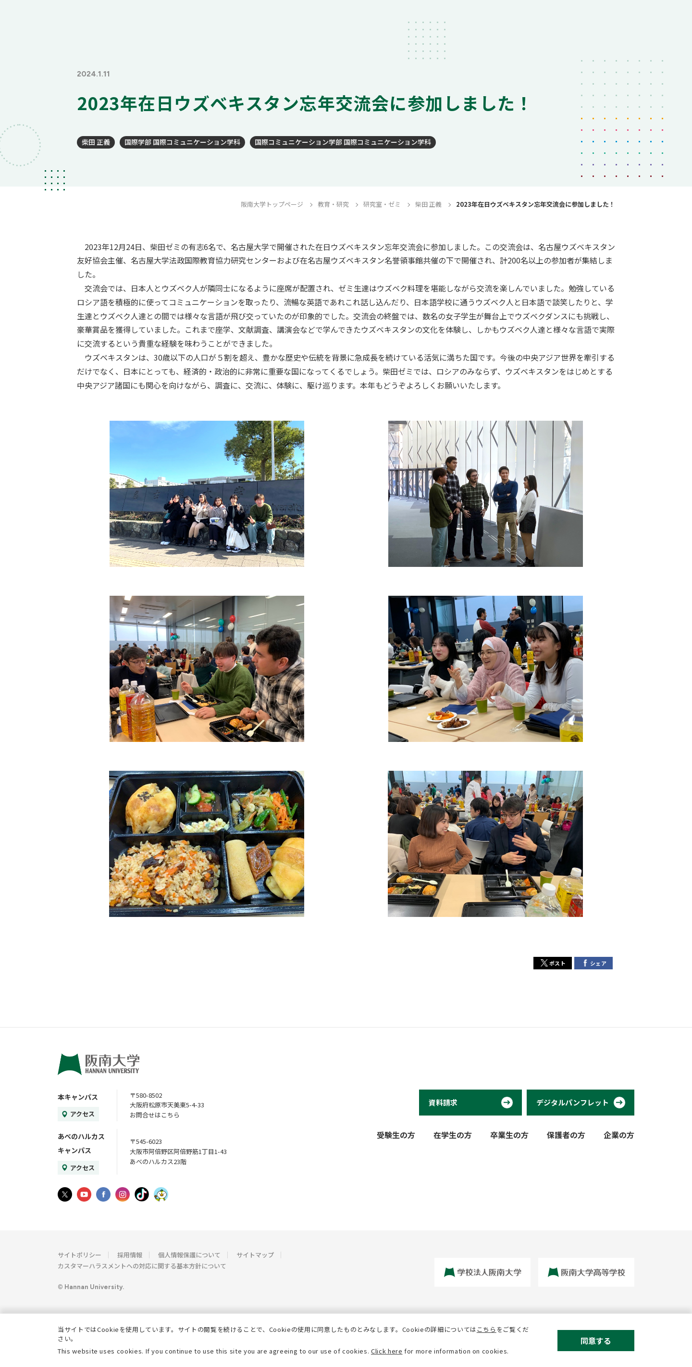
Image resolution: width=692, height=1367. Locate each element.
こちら (486, 1329)
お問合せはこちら (155, 1114)
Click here (387, 1350)
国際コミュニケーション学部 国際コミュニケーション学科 (343, 142)
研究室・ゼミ (382, 204)
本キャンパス (78, 1097)
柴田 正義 (96, 142)
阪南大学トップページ (272, 204)
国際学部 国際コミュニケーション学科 (182, 142)
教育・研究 (333, 204)
